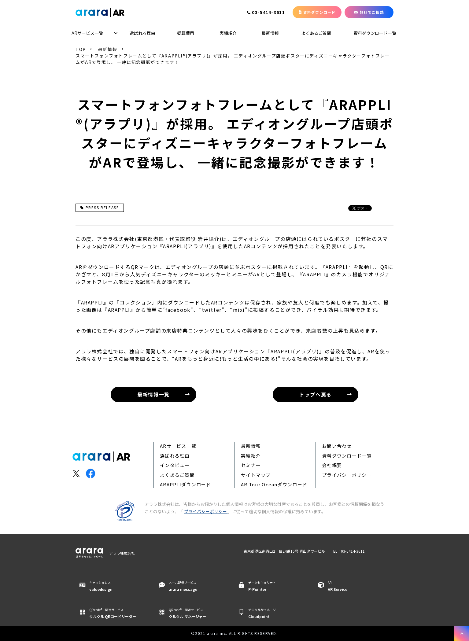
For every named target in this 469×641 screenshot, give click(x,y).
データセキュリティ (275, 586)
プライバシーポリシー (347, 475)
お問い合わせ (337, 446)
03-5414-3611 (268, 12)
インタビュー (175, 465)
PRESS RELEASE (99, 207)
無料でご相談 (372, 12)
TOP (81, 49)
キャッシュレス (116, 586)
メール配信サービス (195, 586)
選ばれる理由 (142, 33)
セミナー (251, 465)
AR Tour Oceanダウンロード (274, 484)
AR (354, 586)
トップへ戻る (315, 394)
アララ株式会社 (122, 553)
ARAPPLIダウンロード (185, 484)
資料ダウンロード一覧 (374, 33)
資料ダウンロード (319, 12)
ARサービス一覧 (87, 33)
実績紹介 (228, 33)
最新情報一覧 (153, 394)
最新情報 (270, 33)
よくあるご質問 (316, 33)
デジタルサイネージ (275, 613)
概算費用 (185, 33)
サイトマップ (256, 475)
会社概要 (332, 465)
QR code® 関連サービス (116, 613)
